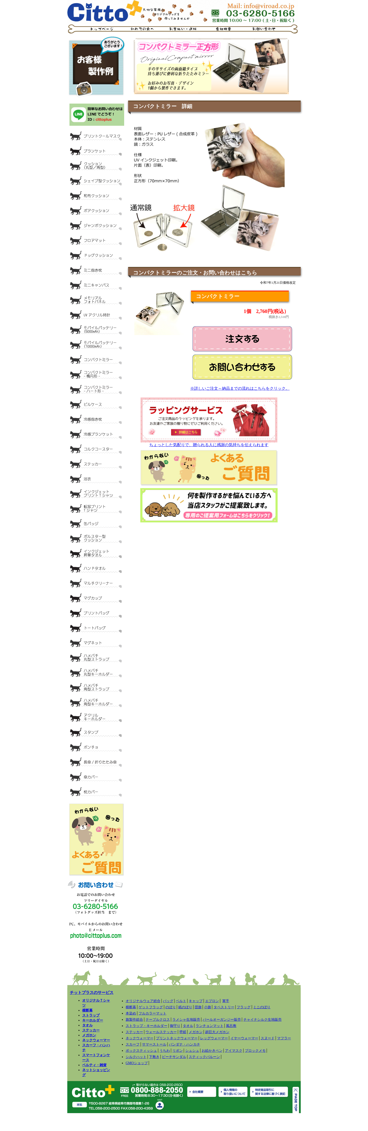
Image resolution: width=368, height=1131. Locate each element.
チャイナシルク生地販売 (262, 1019)
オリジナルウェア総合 (143, 1001)
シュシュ (192, 1051)
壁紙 (182, 1032)
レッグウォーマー (214, 1038)
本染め (131, 1013)
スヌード (268, 1038)
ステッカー (91, 1030)
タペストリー (224, 1007)
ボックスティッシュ (141, 1051)
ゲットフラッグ (151, 1007)
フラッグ (244, 1007)
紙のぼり (185, 1007)
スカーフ (133, 1044)
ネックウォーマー (96, 1040)
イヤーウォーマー (244, 1038)
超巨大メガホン (217, 1032)
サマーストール (154, 1044)
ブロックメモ (255, 1051)
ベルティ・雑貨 (94, 1065)
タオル (87, 1025)
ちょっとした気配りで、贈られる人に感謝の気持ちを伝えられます (209, 443)
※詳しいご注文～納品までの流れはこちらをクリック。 (240, 388)
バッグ (168, 1001)
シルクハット (136, 1057)
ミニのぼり (261, 1007)
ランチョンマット (209, 1026)
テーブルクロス (158, 1019)
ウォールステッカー (161, 1032)
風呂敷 (231, 1026)
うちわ (164, 1051)
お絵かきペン (212, 1051)
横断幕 (87, 1010)
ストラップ (91, 1015)
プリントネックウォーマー (177, 1038)
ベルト (181, 1001)
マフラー (284, 1038)
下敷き (154, 1057)
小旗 (207, 1007)
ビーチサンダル (174, 1057)
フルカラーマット (152, 1013)
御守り (175, 1026)
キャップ (196, 1001)
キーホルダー (92, 1020)
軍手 (225, 1001)
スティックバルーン (204, 1057)
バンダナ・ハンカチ (184, 1044)
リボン (177, 1051)
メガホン (89, 1035)
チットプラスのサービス (91, 992)
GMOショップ (137, 1063)
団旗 (198, 1007)
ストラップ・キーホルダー (146, 1026)
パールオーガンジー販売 (222, 1019)
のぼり (170, 1007)
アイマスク (233, 1051)
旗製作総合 (134, 1019)
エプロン (212, 1001)
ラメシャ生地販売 (186, 1019)
